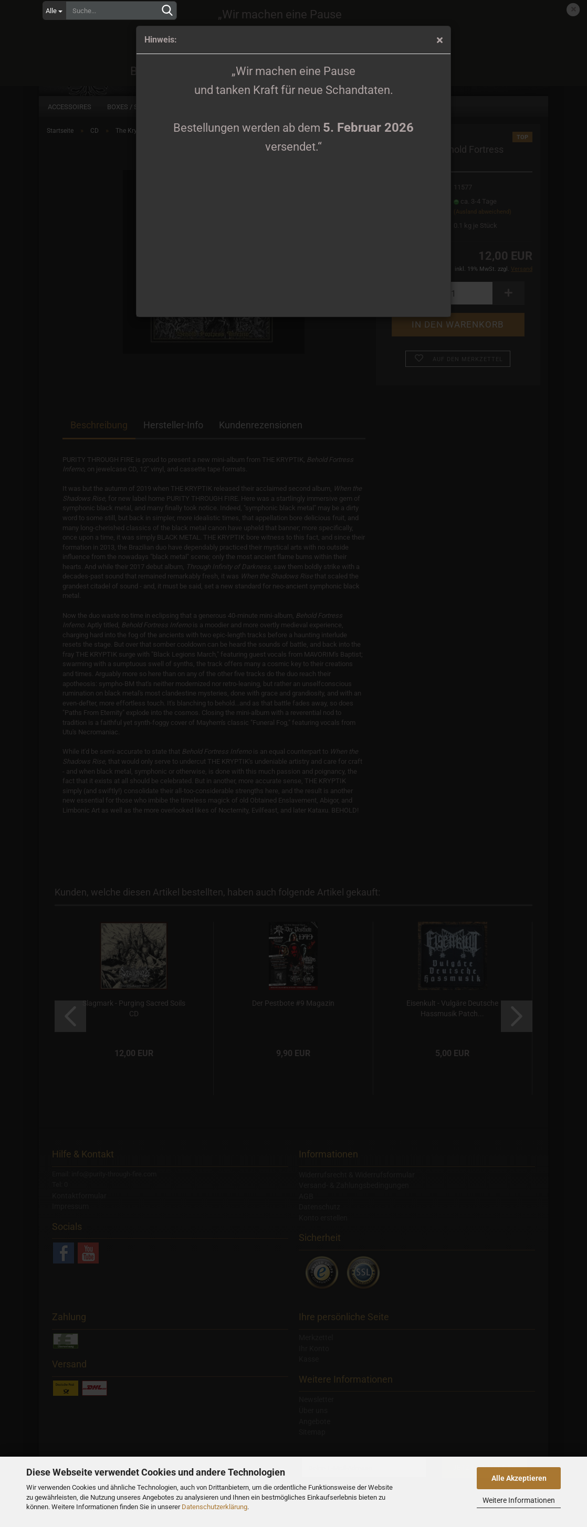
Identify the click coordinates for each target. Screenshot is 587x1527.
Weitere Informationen (519, 1500)
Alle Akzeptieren (519, 1478)
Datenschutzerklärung (214, 1507)
